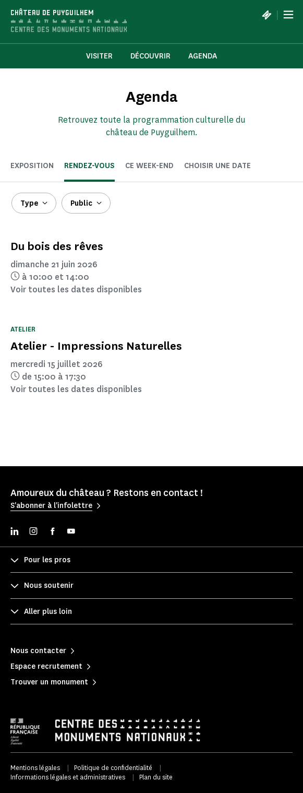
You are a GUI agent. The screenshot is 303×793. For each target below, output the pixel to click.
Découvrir (150, 56)
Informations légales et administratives (67, 777)
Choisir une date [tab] (217, 166)
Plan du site (156, 777)
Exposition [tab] (32, 166)
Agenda (202, 56)
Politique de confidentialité (113, 767)
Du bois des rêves (56, 246)
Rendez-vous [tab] (89, 166)
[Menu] (288, 14)
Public (81, 203)
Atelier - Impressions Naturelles (96, 345)
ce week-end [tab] (149, 166)
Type (29, 203)
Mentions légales (35, 767)
